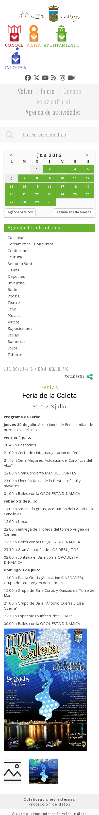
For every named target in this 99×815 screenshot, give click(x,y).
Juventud (16, 283)
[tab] (14, 36)
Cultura (15, 257)
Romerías (16, 341)
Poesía (14, 296)
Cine (12, 309)
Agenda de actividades (53, 112)
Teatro (14, 302)
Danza (14, 270)
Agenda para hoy (20, 212)
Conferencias (20, 250)
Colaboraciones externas (49, 799)
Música (14, 315)
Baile (12, 289)
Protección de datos (49, 804)
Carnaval (16, 237)
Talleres (15, 354)
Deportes (16, 276)
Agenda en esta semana (74, 212)
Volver (25, 91)
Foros (13, 348)
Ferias (13, 335)
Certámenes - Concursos (31, 244)
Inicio (48, 91)
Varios (14, 322)
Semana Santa (21, 263)
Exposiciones (20, 328)
